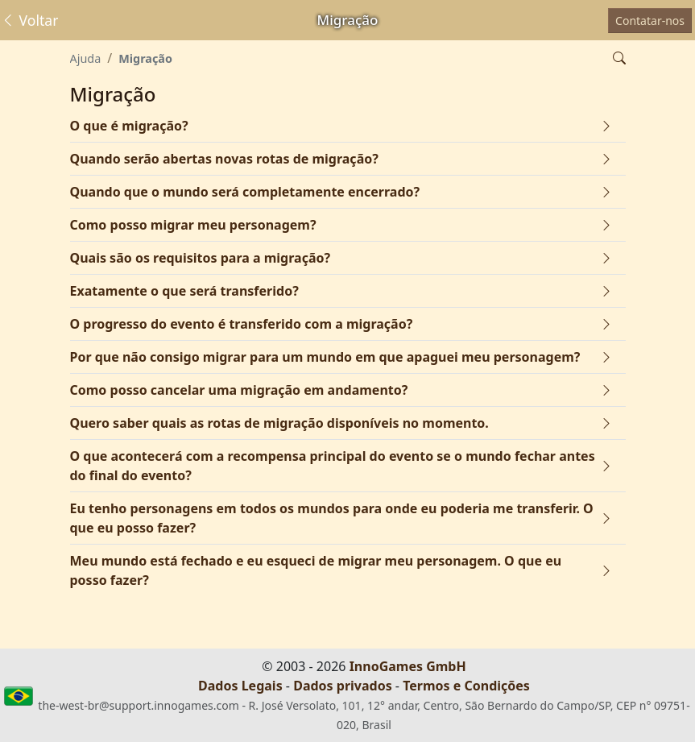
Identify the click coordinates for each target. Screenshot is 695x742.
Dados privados (342, 685)
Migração (145, 58)
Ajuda (85, 58)
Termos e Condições (466, 685)
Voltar (29, 20)
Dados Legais (240, 685)
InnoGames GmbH (408, 666)
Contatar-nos (650, 20)
